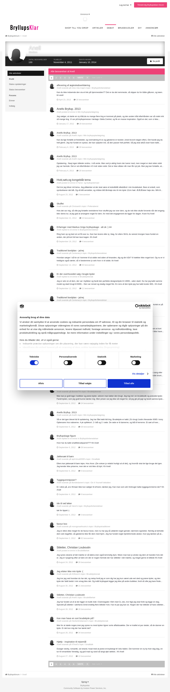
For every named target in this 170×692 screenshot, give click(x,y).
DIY (140, 28)
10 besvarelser (83, 656)
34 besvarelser (83, 632)
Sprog (85, 681)
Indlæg (12, 106)
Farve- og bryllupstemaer (88, 182)
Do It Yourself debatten (101, 482)
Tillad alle (129, 383)
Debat (110, 28)
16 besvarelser (81, 99)
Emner (12, 100)
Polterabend (93, 206)
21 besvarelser (83, 585)
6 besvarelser (85, 470)
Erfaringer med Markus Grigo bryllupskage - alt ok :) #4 (84, 226)
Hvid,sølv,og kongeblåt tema (74, 179)
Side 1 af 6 (97, 77)
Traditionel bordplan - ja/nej (70, 250)
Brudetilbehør (83, 550)
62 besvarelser (86, 538)
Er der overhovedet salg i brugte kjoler (76, 273)
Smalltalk (96, 459)
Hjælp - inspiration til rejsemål (71, 641)
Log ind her (125, 5)
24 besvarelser (86, 403)
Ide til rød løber (64, 503)
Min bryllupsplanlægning (88, 112)
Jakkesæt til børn (65, 456)
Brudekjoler (126, 28)
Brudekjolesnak (86, 276)
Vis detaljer (138, 374)
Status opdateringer (17, 84)
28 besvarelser (84, 123)
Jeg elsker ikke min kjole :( (70, 571)
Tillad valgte (84, 383)
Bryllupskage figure (66, 435)
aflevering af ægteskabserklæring (73, 85)
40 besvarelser (87, 265)
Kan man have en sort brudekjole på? (75, 618)
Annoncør (152, 28)
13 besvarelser (87, 218)
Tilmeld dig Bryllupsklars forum (150, 5)
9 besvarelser (85, 494)
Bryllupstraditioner (102, 526)
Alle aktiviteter (15, 73)
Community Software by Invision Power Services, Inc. (85, 688)
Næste (80, 77)
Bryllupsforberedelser (101, 87)
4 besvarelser (86, 241)
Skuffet (60, 203)
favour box (62, 523)
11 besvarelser (87, 288)
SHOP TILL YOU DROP (76, 28)
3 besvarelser (83, 194)
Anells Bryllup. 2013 (69, 108)
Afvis (41, 383)
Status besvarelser (17, 89)
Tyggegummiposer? (67, 479)
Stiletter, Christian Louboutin (73, 547)
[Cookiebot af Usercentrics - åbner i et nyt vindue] (137, 306)
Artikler (97, 28)
